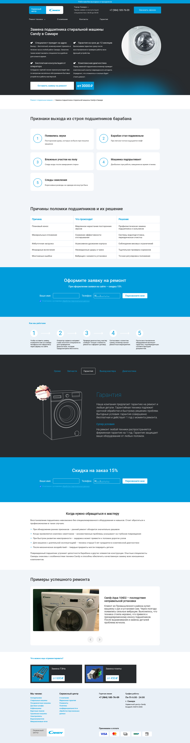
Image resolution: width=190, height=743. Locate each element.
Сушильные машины (38, 714)
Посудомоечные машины (40, 703)
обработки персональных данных (76, 301)
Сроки (57, 371)
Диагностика (129, 371)
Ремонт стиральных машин (41, 100)
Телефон (86, 295)
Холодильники (36, 698)
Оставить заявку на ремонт (52, 85)
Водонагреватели (37, 719)
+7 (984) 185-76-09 (119, 10)
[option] (95, 610)
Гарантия (88, 371)
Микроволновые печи (38, 721)
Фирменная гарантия (67, 700)
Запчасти (72, 371)
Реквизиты (63, 703)
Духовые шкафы (37, 706)
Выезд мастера (108, 371)
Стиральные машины (38, 700)
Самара (83, 7)
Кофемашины (35, 708)
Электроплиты (36, 716)
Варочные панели (37, 711)
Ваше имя (45, 295)
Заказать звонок (147, 10)
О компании (64, 698)
